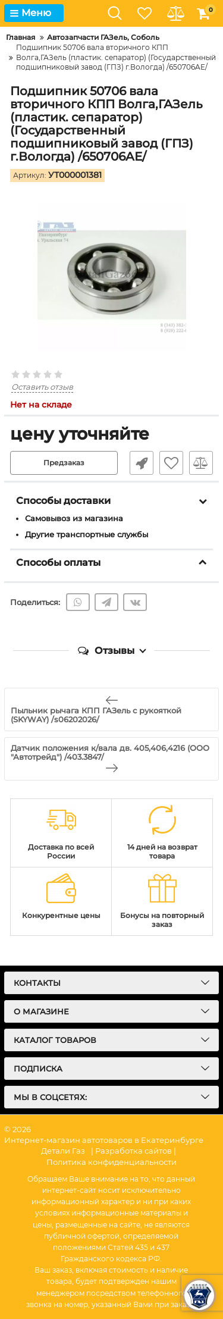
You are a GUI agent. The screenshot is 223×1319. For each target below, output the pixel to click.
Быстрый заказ (141, 463)
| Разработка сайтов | (133, 1150)
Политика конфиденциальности (111, 1162)
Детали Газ (63, 1150)
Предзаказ (63, 462)
